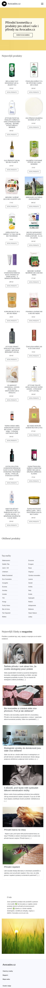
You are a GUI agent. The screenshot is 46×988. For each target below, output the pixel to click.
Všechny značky (8, 952)
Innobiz (4, 583)
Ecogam (4, 564)
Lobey (34, 598)
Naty (33, 579)
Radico (34, 586)
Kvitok (19, 583)
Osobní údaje (7, 967)
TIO (33, 583)
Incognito (5, 575)
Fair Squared (21, 594)
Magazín (5, 956)
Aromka (19, 579)
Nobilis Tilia (35, 560)
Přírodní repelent (12, 848)
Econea (34, 575)
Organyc (19, 568)
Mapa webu (6, 960)
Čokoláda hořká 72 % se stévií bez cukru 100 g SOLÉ (34, 83)
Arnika (4, 579)
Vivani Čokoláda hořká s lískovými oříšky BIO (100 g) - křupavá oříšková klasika (34, 470)
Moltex (4, 598)
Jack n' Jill (20, 564)
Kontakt (5, 975)
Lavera (34, 571)
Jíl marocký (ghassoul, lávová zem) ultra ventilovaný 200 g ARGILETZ (12, 389)
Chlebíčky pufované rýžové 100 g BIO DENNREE (34, 162)
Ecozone (20, 560)
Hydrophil (5, 586)
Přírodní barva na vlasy (15, 811)
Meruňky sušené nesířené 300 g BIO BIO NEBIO (34, 273)
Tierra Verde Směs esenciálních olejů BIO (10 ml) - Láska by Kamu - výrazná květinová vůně (12, 429)
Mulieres (4, 594)
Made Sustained (37, 568)
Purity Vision (6, 590)
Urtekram (5, 568)
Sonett (19, 575)
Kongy (19, 586)
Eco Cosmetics (22, 571)
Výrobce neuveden (8, 571)
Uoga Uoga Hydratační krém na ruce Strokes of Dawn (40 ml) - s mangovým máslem (12, 274)
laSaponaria (21, 590)
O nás (4, 971)
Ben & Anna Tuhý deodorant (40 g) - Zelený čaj (12, 83)
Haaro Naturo (36, 594)
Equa (33, 564)
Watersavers (6, 560)
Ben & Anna (35, 590)
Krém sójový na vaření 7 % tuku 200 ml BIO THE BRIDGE (12, 234)
